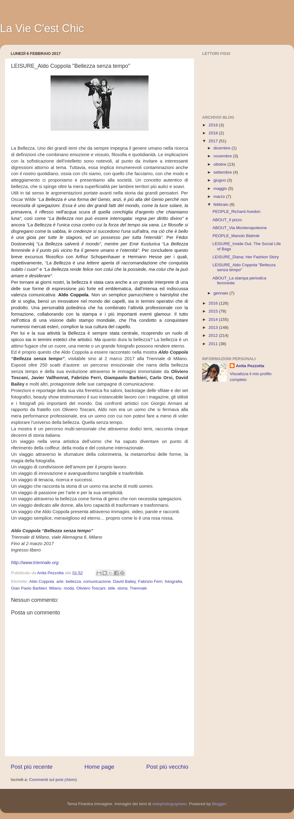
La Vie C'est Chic (42, 28)
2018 (214, 133)
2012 (214, 335)
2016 (214, 303)
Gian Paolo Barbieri (29, 588)
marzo (219, 196)
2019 (214, 125)
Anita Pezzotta (250, 365)
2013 (214, 327)
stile (111, 588)
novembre (223, 156)
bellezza (73, 581)
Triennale (138, 588)
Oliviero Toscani (90, 588)
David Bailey (124, 581)
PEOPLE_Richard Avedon (237, 211)
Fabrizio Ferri (150, 581)
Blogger (219, 804)
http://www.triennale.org (34, 562)
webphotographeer (170, 804)
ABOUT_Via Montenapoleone (240, 227)
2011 (214, 343)
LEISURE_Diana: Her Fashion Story (246, 257)
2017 (214, 141)
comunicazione (97, 581)
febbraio (221, 204)
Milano (55, 588)
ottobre (220, 164)
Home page (100, 766)
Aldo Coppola (41, 581)
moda (69, 588)
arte (59, 581)
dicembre (222, 148)
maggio (220, 188)
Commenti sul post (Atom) (53, 779)
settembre (223, 172)
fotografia (173, 581)
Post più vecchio (167, 766)
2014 (214, 319)
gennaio (221, 293)
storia (122, 588)
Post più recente (32, 766)
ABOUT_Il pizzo (227, 219)
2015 (214, 311)
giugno (220, 180)
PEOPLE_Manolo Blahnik (236, 235)
